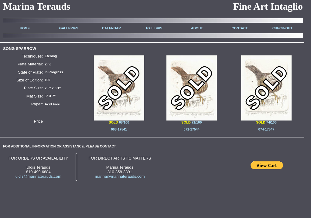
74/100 (266, 120)
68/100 (119, 120)
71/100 (197, 122)
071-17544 (191, 129)
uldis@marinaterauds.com (38, 176)
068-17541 (119, 129)
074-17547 (266, 129)
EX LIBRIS (154, 28)
